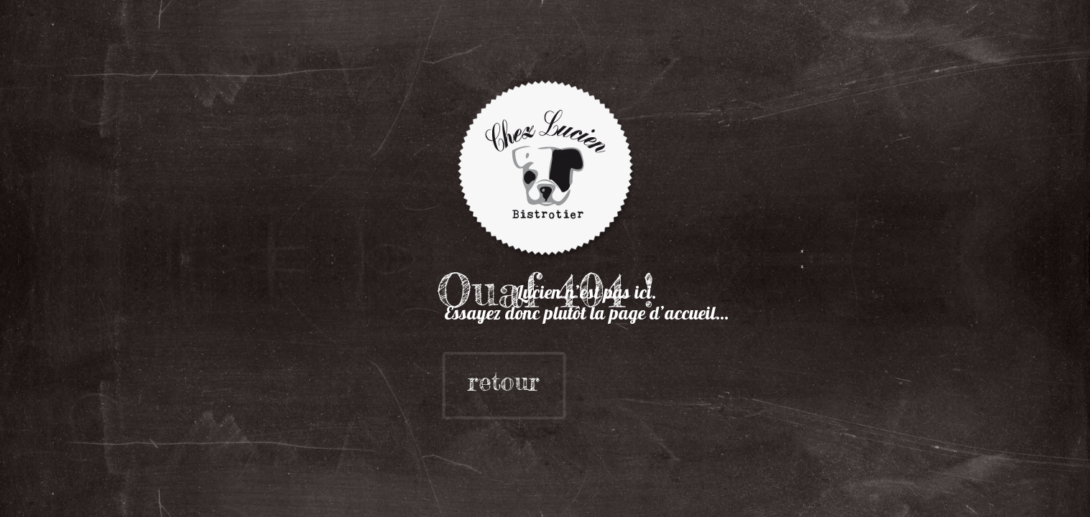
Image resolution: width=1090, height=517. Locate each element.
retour (466, 381)
